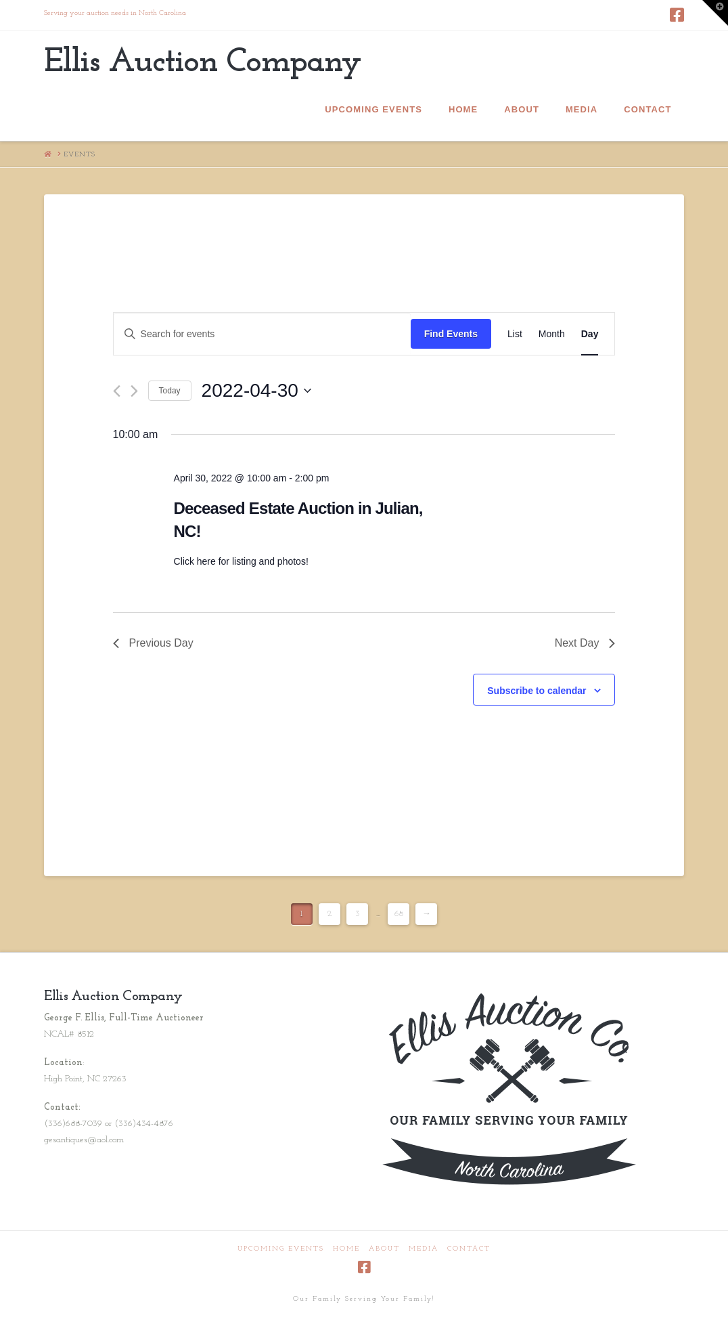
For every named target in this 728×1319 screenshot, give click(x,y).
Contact (469, 1249)
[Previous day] (116, 391)
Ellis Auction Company (202, 63)
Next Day (585, 643)
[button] (715, 13)
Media (423, 1249)
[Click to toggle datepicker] (256, 390)
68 (398, 913)
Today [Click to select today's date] (170, 390)
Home (346, 1249)
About (384, 1249)
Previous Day (153, 643)
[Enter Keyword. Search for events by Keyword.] (262, 334)
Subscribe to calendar (536, 690)
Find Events (451, 333)
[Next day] (134, 391)
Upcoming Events (280, 1249)
